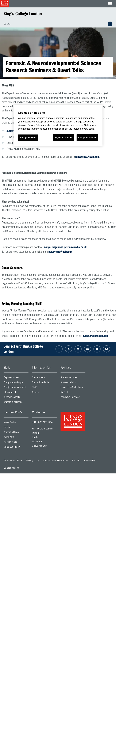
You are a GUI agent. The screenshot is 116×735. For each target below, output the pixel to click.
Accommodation (73, 383)
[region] (58, 125)
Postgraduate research (16, 388)
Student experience (16, 403)
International (16, 393)
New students (44, 378)
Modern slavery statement (55, 460)
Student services (73, 378)
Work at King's (16, 442)
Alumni (44, 393)
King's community (16, 447)
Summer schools (16, 398)
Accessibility (89, 460)
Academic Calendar (73, 398)
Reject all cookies (64, 137)
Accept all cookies (87, 137)
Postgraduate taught (16, 383)
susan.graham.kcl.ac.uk (95, 336)
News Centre (16, 423)
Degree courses (16, 378)
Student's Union (16, 433)
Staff (44, 388)
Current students (44, 383)
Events (16, 428)
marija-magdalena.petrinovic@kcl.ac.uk (65, 247)
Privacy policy (32, 460)
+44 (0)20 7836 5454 (42, 422)
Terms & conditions (13, 460)
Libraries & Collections (73, 388)
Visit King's (16, 438)
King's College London (23, 13)
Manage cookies (11, 468)
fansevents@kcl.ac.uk (87, 157)
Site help (76, 460)
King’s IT (73, 393)
